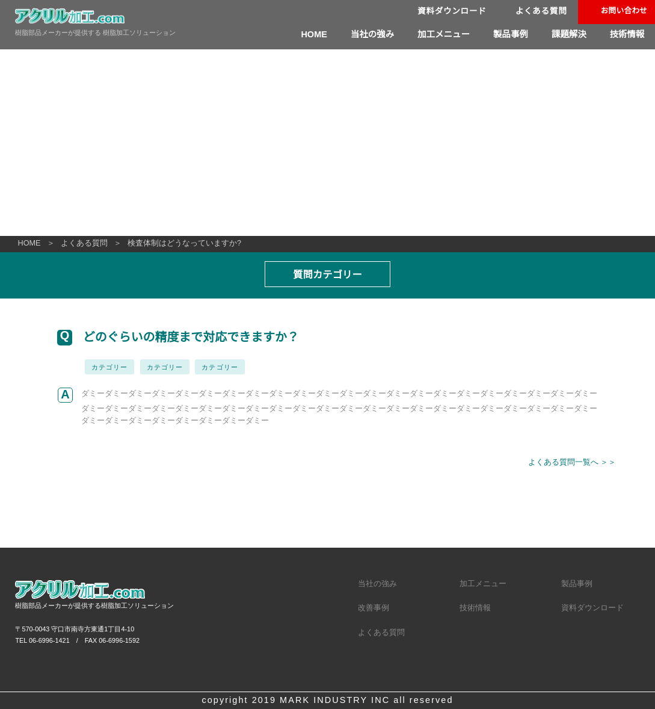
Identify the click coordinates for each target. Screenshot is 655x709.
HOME (310, 34)
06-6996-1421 (49, 599)
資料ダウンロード (449, 12)
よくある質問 (538, 12)
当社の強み (368, 34)
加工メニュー (441, 34)
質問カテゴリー (327, 274)
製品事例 (509, 34)
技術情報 (627, 34)
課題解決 (568, 34)
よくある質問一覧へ (564, 462)
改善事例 (373, 567)
